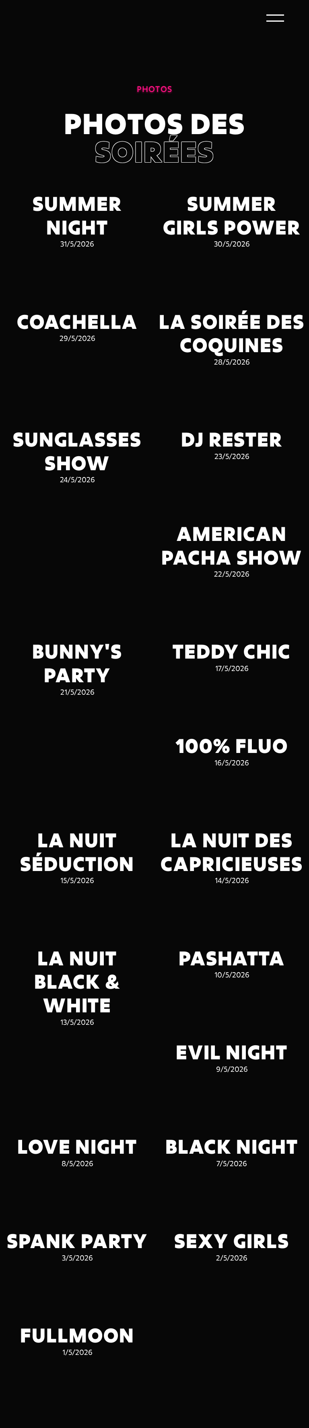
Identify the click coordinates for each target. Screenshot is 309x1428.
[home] (53, 18)
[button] (275, 18)
